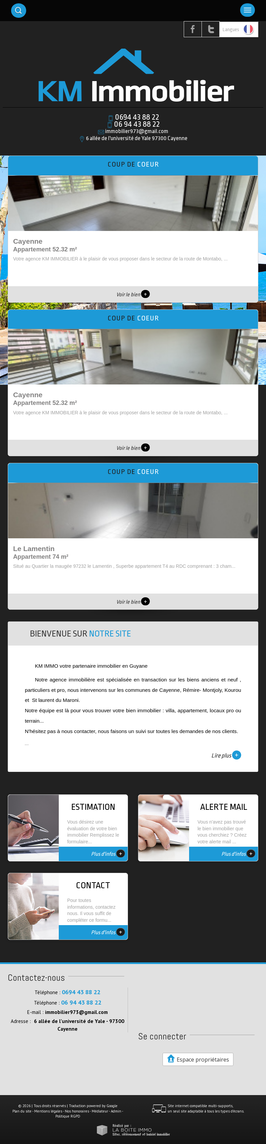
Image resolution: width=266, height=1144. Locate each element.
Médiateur (100, 1111)
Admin (116, 1111)
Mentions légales (48, 1111)
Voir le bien (133, 295)
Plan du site (22, 1111)
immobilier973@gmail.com (136, 131)
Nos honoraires (77, 1111)
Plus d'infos (108, 853)
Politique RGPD (67, 1116)
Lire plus (226, 755)
